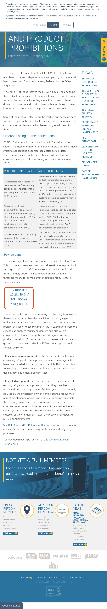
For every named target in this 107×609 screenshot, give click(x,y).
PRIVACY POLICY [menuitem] (38, 578)
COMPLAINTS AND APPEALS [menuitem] (57, 578)
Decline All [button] (67, 25)
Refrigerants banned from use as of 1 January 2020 (90, 127)
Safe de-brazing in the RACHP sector (90, 174)
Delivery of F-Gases (90, 164)
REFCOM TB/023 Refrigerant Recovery (30, 425)
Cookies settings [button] (39, 25)
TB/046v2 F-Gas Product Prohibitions (89, 82)
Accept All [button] (53, 25)
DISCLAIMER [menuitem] (26, 578)
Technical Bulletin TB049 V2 (88, 113)
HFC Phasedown (89, 139)
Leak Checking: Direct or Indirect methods (90, 151)
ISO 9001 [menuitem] (82, 578)
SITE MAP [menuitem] (73, 578)
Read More (10, 533)
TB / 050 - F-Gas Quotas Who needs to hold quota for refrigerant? (90, 97)
